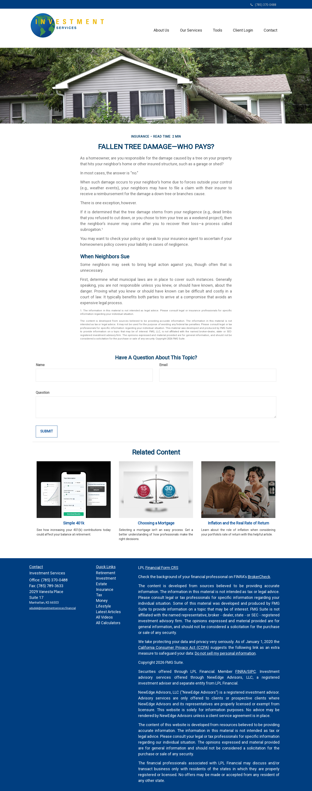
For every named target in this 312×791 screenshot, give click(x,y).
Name (40, 365)
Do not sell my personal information (225, 653)
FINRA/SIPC (245, 671)
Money (102, 600)
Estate (101, 584)
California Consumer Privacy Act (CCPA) (173, 647)
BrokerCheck (259, 576)
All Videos (104, 617)
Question (42, 393)
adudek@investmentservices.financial (52, 608)
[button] (161, 28)
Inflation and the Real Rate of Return (238, 523)
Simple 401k (73, 523)
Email (163, 365)
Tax (99, 595)
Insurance (104, 589)
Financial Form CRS (161, 567)
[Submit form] (46, 431)
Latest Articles (108, 611)
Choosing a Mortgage (156, 523)
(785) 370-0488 (263, 4)
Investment (106, 578)
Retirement (105, 573)
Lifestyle (103, 606)
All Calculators (108, 623)
